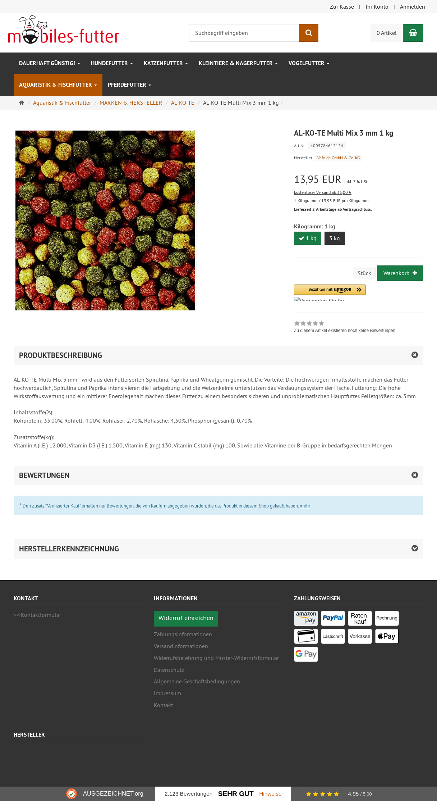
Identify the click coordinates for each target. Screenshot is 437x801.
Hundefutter (112, 63)
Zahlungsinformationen (183, 634)
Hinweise (270, 794)
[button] (330, 293)
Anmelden (412, 6)
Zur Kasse (342, 6)
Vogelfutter (309, 63)
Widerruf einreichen (185, 618)
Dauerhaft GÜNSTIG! (49, 63)
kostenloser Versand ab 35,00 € (322, 192)
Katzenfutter (166, 63)
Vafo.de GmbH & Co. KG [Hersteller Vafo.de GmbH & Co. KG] (338, 157)
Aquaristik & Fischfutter (58, 84)
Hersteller (29, 735)
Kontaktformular (37, 614)
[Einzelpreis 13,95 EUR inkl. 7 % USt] (358, 179)
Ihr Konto (376, 6)
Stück (364, 273)
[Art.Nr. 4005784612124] (358, 145)
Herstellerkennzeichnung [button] (69, 549)
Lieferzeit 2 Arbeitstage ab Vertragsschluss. (333, 209)
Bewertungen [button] (44, 475)
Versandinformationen (181, 646)
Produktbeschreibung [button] (60, 355)
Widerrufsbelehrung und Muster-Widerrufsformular (216, 657)
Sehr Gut (236, 793)
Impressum (167, 693)
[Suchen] (308, 33)
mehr (305, 506)
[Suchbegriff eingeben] (244, 33)
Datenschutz (169, 669)
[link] (344, 328)
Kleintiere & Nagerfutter (238, 63)
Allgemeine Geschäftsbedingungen (197, 681)
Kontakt (163, 705)
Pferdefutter (129, 84)
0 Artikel (387, 32)
